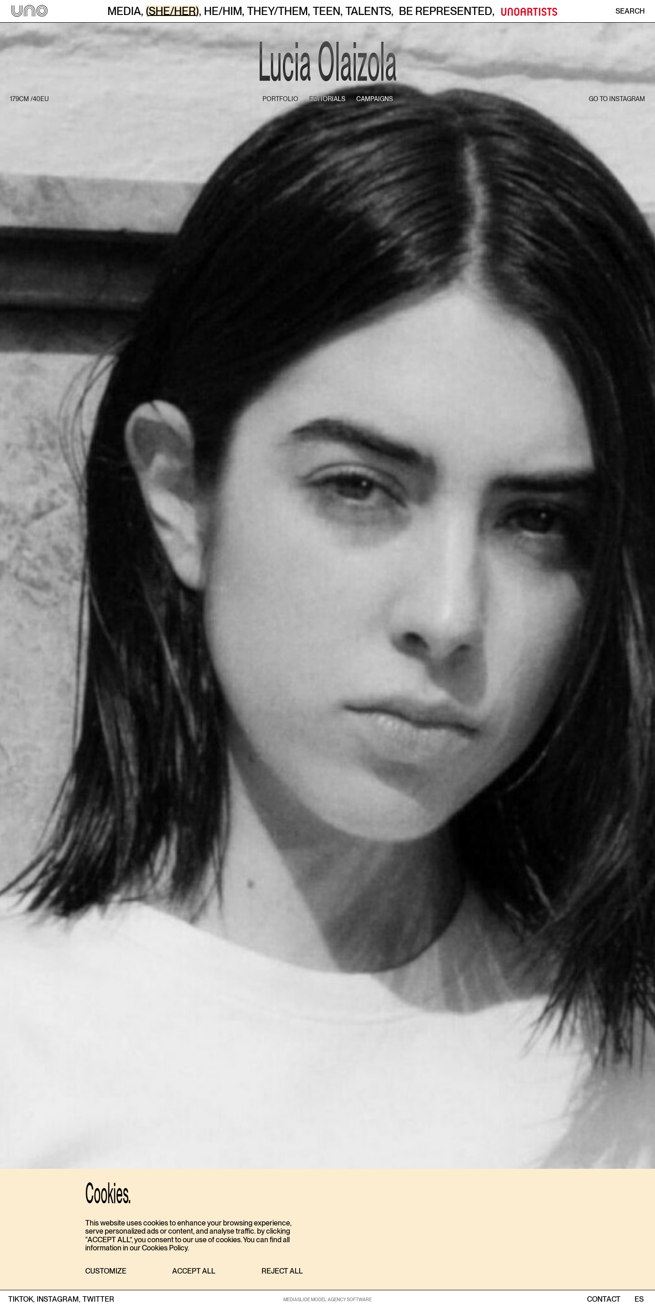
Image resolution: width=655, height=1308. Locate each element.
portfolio (280, 98)
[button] (105, 1271)
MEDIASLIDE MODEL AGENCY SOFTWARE (327, 1299)
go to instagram (617, 98)
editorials (327, 98)
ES (639, 1299)
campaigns (374, 98)
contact (604, 1299)
